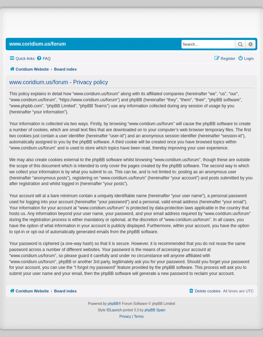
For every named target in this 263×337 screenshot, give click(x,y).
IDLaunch (114, 310)
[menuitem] (43, 58)
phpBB (113, 304)
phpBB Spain (154, 310)
